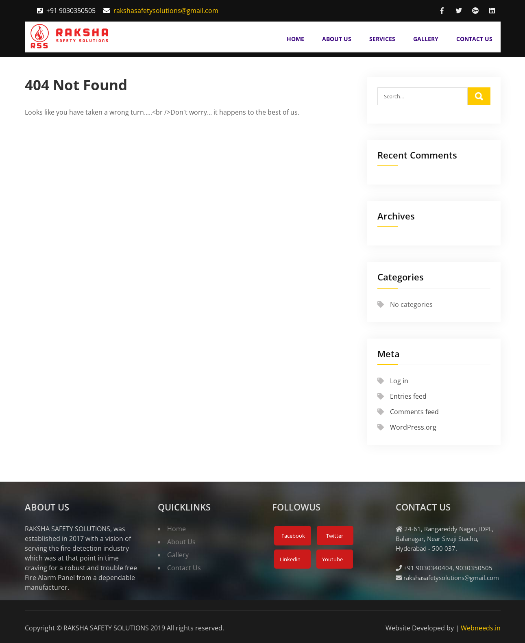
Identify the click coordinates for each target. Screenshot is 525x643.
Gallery (425, 39)
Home (295, 39)
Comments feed (414, 411)
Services (382, 39)
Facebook (292, 535)
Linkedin (290, 559)
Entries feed (408, 396)
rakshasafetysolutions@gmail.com (165, 10)
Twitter (334, 535)
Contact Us (474, 39)
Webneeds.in (481, 627)
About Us (336, 39)
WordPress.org (413, 427)
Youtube (332, 559)
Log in (399, 380)
